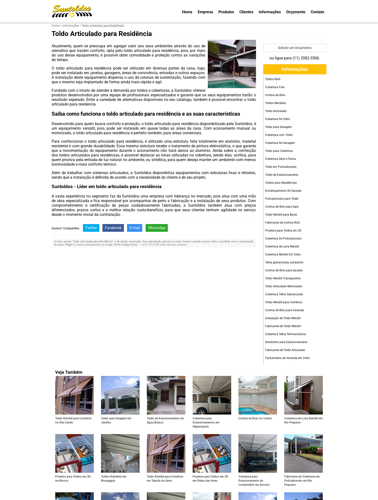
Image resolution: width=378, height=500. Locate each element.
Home (187, 12)
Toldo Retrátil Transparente (282, 278)
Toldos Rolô (272, 79)
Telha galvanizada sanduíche (284, 262)
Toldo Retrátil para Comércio (283, 302)
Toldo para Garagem (278, 127)
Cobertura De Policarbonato (283, 238)
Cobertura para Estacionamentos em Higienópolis (206, 422)
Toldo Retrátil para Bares (281, 214)
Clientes (246, 12)
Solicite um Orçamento (295, 48)
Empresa (205, 12)
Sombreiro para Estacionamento (286, 342)
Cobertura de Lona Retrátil (282, 246)
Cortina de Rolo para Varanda (284, 310)
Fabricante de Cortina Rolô (282, 222)
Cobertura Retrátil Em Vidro (283, 254)
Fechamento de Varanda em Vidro (287, 358)
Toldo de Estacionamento (281, 174)
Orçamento (295, 12)
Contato (317, 12)
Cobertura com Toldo (279, 135)
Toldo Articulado (276, 111)
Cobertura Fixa (274, 87)
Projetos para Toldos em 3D (283, 230)
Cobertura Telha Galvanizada (284, 294)
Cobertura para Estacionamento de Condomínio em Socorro (254, 480)
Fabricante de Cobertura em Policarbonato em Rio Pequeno (302, 480)
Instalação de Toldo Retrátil (283, 318)
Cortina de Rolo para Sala (281, 206)
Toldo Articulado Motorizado (283, 286)
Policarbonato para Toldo (281, 198)
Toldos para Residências (281, 182)
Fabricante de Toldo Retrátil (283, 326)
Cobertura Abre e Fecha (280, 159)
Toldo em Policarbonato (281, 167)
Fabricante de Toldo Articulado (285, 350)
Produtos (226, 12)
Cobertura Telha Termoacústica (285, 334)
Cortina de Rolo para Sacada (284, 270)
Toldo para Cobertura (279, 151)
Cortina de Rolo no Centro (255, 418)
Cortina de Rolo (275, 95)
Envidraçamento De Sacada (283, 190)
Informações (270, 12)
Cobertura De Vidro (277, 119)
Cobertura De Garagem (280, 143)
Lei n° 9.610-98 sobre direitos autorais (164, 244)
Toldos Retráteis (275, 103)
